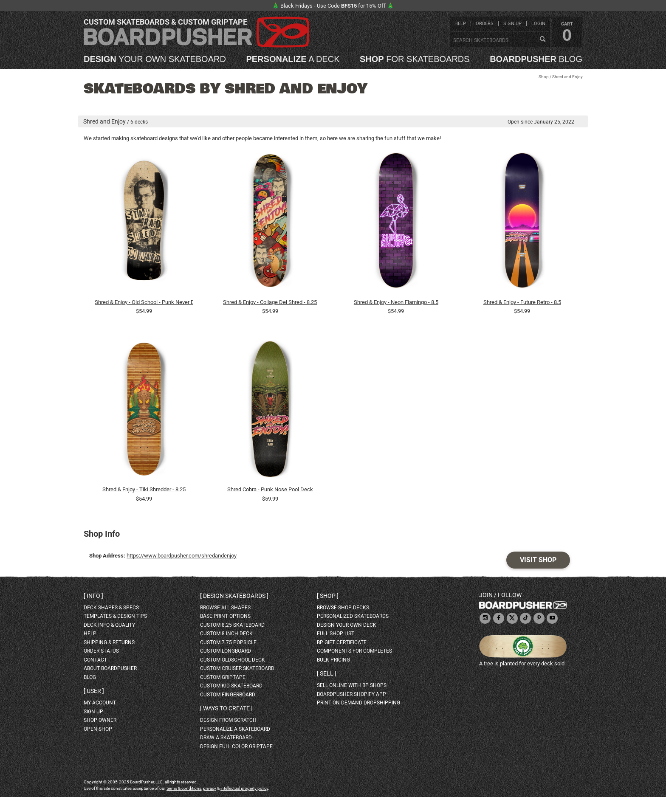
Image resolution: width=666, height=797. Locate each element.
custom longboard (225, 651)
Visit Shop (538, 560)
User (94, 690)
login (538, 23)
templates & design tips (115, 616)
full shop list (335, 633)
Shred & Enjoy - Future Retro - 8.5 (522, 302)
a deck (292, 59)
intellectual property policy (244, 788)
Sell (326, 673)
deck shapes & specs (111, 608)
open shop (98, 729)
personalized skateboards (353, 616)
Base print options (225, 616)
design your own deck (346, 625)
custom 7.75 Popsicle (228, 642)
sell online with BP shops (352, 685)
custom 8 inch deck (226, 633)
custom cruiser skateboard (237, 668)
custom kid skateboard (231, 686)
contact (95, 660)
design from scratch (228, 720)
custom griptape (223, 677)
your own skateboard (155, 59)
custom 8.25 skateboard (232, 625)
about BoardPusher (110, 668)
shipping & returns (109, 642)
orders (485, 23)
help (460, 23)
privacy (209, 788)
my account (100, 703)
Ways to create (226, 708)
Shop (544, 76)
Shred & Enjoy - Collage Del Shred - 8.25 (270, 302)
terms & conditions (183, 788)
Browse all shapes (225, 608)
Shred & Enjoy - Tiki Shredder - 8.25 (144, 489)
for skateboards (415, 59)
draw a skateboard (226, 738)
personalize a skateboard (235, 729)
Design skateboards (234, 595)
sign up (512, 23)
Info (93, 595)
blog (536, 59)
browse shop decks (343, 608)
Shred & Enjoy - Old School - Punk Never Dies (144, 302)
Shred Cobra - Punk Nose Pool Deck (270, 489)
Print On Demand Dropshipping (358, 703)
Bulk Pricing (333, 660)
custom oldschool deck (232, 660)
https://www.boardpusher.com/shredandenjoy (182, 555)
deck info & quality (109, 625)
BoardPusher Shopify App (351, 694)
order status (101, 651)
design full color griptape (236, 746)
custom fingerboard (227, 695)
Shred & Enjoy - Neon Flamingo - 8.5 (396, 302)
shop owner (100, 720)
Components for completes (354, 651)
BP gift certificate (342, 642)
